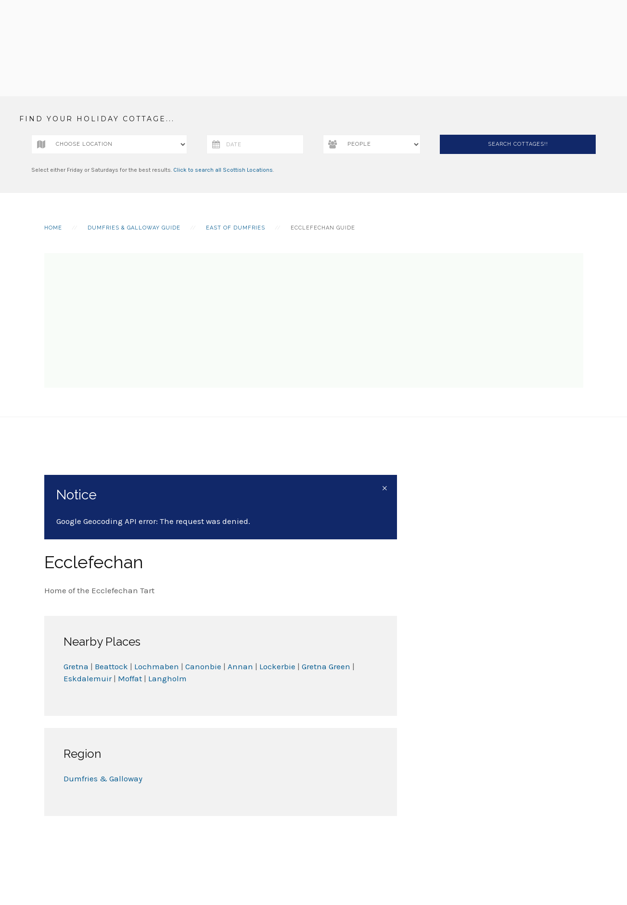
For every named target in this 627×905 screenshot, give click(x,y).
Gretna (76, 666)
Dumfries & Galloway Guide (134, 228)
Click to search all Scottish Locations (223, 169)
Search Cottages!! (518, 144)
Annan (241, 666)
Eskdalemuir (88, 678)
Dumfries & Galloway (103, 778)
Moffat (130, 678)
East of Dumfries (235, 228)
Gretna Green (326, 666)
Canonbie (203, 666)
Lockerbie (278, 666)
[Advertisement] (313, 320)
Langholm (167, 678)
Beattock (111, 666)
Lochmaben (156, 666)
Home (53, 228)
